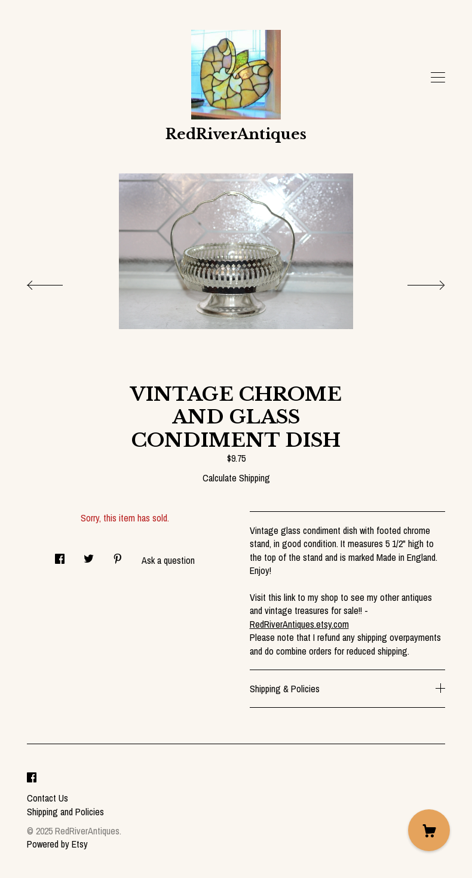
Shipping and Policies (65, 811)
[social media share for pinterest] (117, 555)
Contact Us (47, 798)
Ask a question (168, 560)
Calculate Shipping (236, 477)
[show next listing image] (415, 282)
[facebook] (31, 777)
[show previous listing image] (57, 282)
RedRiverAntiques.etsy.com (299, 624)
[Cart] (429, 830)
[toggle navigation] (438, 78)
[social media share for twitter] (89, 555)
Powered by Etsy (57, 844)
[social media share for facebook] (60, 555)
